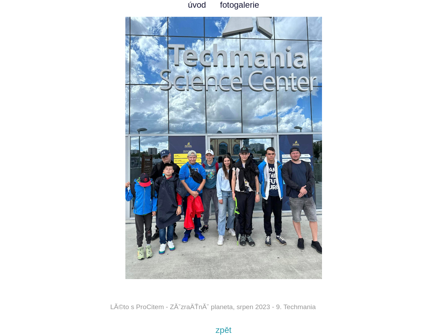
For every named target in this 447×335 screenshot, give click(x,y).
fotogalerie (239, 4)
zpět (223, 330)
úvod (197, 4)
